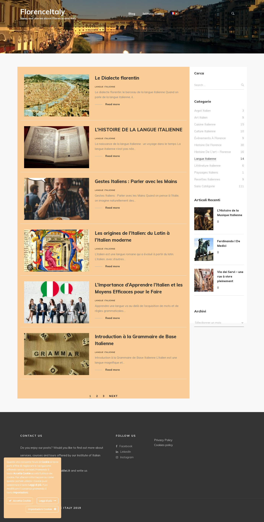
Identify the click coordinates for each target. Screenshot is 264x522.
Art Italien (200, 117)
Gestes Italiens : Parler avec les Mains (136, 181)
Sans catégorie (204, 186)
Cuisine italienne (205, 124)
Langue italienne (105, 87)
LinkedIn (123, 451)
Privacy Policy (163, 440)
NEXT (113, 396)
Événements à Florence (210, 138)
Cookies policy (163, 445)
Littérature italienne (207, 165)
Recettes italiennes (207, 179)
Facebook (124, 446)
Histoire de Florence (208, 145)
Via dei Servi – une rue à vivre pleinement (230, 276)
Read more (112, 104)
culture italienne (205, 131)
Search (242, 85)
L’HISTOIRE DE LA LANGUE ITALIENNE (138, 129)
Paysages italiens (206, 172)
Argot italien (202, 110)
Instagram (125, 457)
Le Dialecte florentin (117, 78)
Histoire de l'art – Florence (212, 152)
